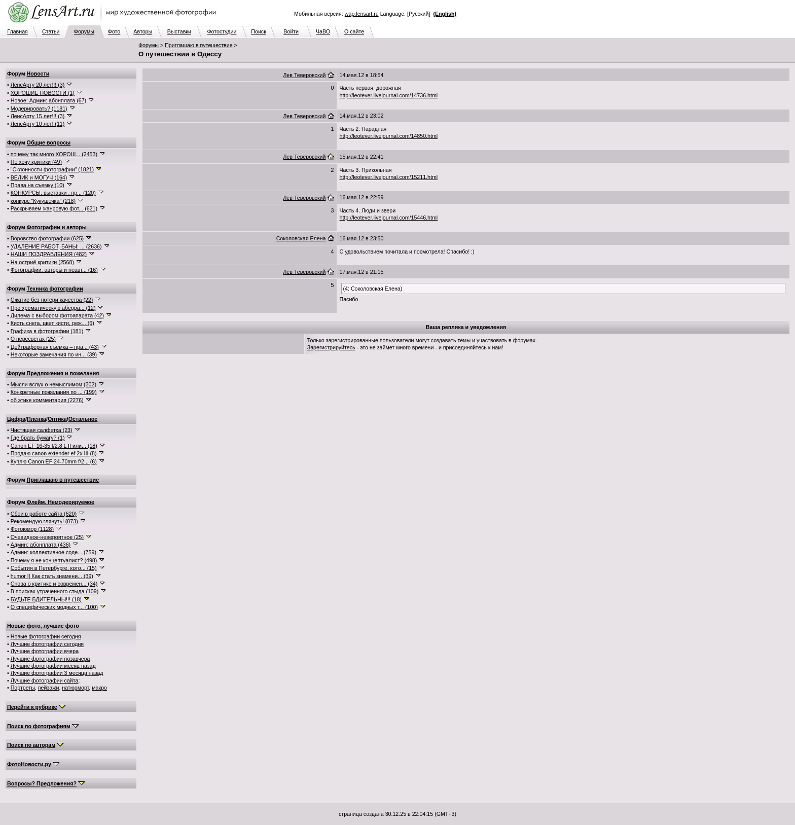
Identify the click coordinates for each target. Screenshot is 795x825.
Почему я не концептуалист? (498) (54, 560)
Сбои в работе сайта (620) (44, 514)
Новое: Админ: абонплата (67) (48, 100)
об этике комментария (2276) (47, 400)
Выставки (179, 31)
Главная (17, 31)
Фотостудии (221, 31)
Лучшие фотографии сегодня (47, 644)
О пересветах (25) (33, 339)
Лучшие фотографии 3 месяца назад (57, 673)
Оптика (57, 419)
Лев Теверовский (304, 75)
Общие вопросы (49, 142)
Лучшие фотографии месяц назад (53, 666)
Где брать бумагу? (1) (38, 438)
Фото (114, 31)
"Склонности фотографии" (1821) (52, 169)
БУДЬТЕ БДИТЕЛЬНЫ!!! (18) (46, 599)
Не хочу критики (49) (36, 162)
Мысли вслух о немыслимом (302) (53, 384)
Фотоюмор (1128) (32, 529)
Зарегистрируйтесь (331, 347)
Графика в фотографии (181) (47, 331)
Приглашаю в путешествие (198, 45)
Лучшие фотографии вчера (45, 651)
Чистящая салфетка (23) (42, 430)
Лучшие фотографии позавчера (50, 659)
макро (99, 688)
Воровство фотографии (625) (47, 238)
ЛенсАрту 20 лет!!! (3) (38, 85)
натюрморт (75, 688)
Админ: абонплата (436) (40, 545)
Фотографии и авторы (57, 227)
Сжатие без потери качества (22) (52, 300)
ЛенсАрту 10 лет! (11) (38, 124)
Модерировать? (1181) (39, 108)
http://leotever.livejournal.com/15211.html (389, 177)
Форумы (84, 31)
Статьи (51, 31)
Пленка (36, 419)
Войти (291, 31)
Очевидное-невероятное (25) (47, 537)
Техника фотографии (55, 288)
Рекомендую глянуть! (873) (44, 521)
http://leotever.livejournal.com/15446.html (389, 217)
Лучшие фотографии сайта (45, 680)
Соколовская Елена (301, 238)
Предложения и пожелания (63, 373)
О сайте (354, 31)
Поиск (258, 31)
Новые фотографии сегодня (46, 636)
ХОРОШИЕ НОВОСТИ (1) (43, 93)
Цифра (16, 419)
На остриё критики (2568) (42, 262)
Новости (38, 73)
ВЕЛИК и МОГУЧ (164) (39, 177)
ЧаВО (323, 31)
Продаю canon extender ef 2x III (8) (54, 453)
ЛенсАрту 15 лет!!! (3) (38, 116)
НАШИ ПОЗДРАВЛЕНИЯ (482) (49, 254)
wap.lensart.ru (362, 14)
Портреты (23, 688)
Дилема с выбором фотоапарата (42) (57, 315)
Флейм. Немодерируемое (60, 502)
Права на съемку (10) (37, 185)
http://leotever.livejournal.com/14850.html (389, 136)
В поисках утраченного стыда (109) (55, 591)
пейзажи (48, 688)
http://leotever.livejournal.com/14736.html (389, 95)
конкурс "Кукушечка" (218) (43, 201)
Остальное (83, 419)
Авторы (142, 31)
